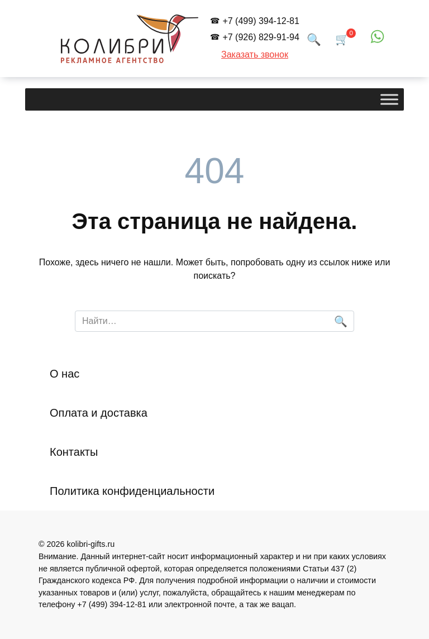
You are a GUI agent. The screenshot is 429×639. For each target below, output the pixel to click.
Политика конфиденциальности (132, 491)
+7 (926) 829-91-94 (260, 37)
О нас (64, 374)
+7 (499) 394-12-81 (260, 21)
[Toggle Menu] (389, 99)
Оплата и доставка (98, 413)
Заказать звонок (254, 54)
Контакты (74, 452)
